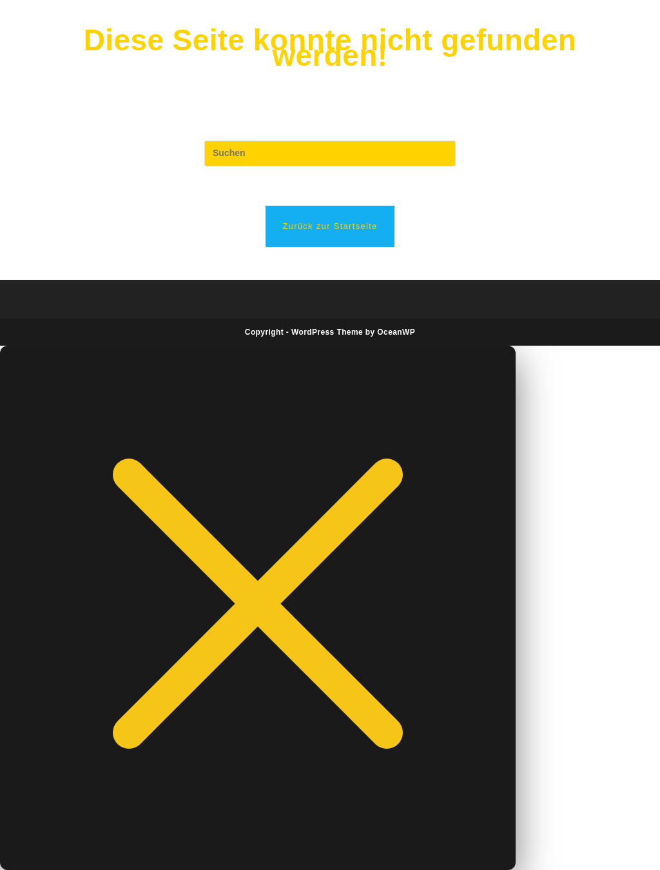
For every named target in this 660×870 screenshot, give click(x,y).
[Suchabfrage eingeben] (330, 153)
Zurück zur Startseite (329, 226)
